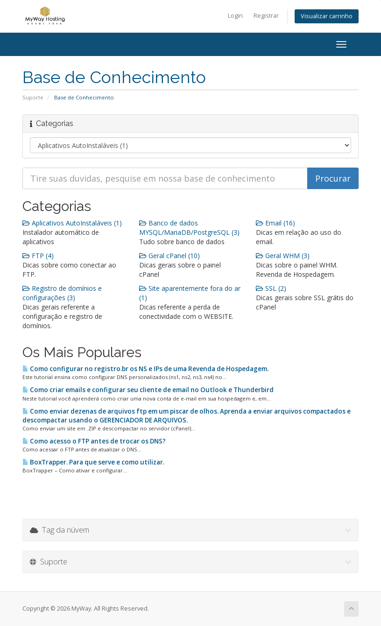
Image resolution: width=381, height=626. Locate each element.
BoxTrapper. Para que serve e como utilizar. (93, 462)
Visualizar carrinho (327, 16)
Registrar (266, 16)
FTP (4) (38, 255)
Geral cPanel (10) (169, 255)
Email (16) (275, 222)
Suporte (32, 97)
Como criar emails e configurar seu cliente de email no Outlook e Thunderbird (148, 390)
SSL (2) (271, 288)
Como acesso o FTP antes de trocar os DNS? (94, 441)
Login (235, 16)
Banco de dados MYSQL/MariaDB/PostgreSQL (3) (189, 227)
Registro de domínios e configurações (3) (62, 293)
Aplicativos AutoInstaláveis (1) (72, 222)
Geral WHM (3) (283, 255)
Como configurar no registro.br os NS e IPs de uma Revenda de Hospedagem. (145, 369)
